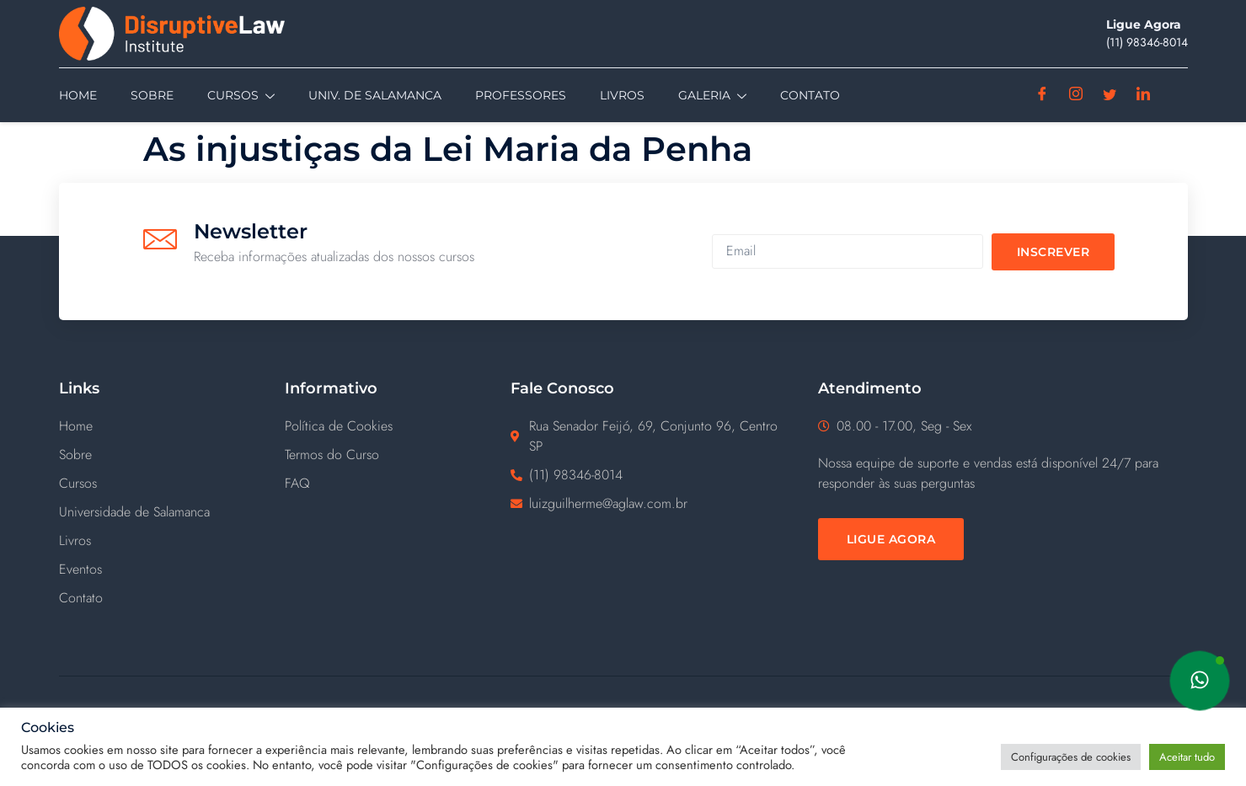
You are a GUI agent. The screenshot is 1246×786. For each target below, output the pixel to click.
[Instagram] (1076, 95)
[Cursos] (172, 483)
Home (78, 95)
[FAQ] (398, 483)
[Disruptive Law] (200, 34)
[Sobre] (172, 455)
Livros (622, 95)
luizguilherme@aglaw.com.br (608, 503)
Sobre (152, 95)
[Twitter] (1109, 95)
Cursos (241, 96)
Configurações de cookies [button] (1071, 757)
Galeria (712, 96)
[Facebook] (1042, 95)
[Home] (172, 426)
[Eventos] (172, 569)
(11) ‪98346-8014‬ (1147, 42)
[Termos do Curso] (398, 455)
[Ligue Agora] (891, 539)
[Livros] (172, 541)
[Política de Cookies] (398, 426)
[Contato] (172, 598)
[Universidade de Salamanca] (172, 512)
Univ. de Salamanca (374, 95)
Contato (810, 95)
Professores (520, 95)
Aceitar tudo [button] (1187, 757)
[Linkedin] (1143, 95)
